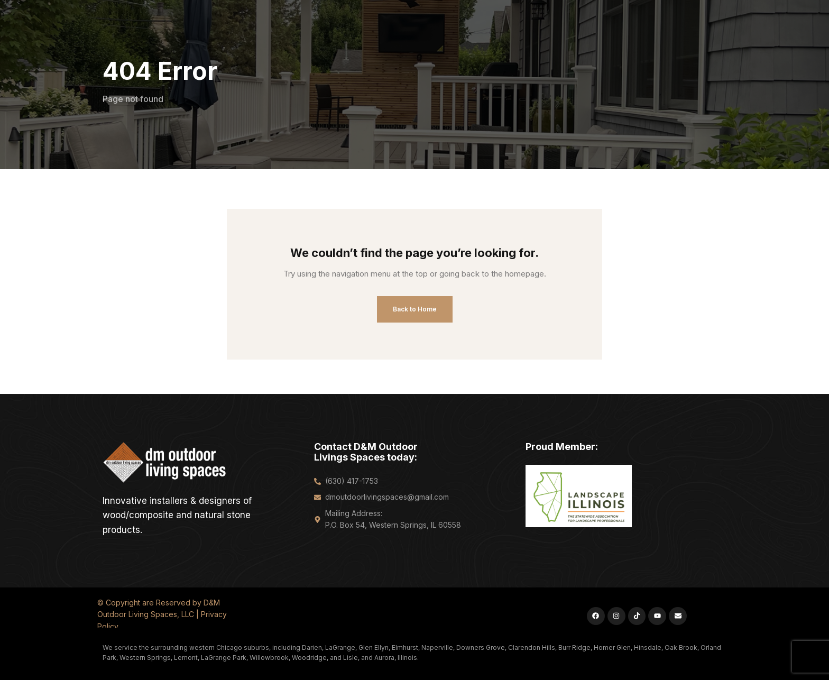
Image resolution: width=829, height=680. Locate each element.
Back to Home (415, 309)
